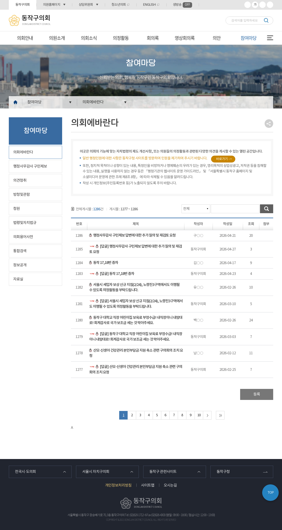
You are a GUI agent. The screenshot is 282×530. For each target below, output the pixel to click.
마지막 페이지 (220, 415)
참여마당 (248, 37)
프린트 (270, 5)
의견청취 (19, 180)
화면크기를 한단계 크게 (247, 5)
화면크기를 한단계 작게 (262, 5)
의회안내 (25, 37)
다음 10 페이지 (207, 415)
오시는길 (170, 485)
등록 (256, 394)
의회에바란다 (93, 102)
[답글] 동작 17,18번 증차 (111, 274)
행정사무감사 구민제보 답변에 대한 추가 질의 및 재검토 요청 (132, 235)
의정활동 (121, 37)
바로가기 (222, 159)
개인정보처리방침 (118, 485)
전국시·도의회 (25, 472)
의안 (217, 37)
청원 (16, 209)
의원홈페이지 (51, 5)
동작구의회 (22, 5)
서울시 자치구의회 (95, 472)
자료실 (18, 279)
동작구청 (223, 472)
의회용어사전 (23, 237)
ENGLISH (149, 5)
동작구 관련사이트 (162, 472)
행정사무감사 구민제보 (30, 166)
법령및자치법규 (24, 223)
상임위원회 (86, 5)
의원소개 (57, 37)
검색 (266, 20)
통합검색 (19, 251)
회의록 (153, 37)
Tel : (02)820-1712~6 (135, 515)
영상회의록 (185, 37)
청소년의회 (118, 5)
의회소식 (89, 37)
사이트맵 (147, 485)
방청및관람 (21, 194)
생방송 (182, 5)
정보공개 (19, 265)
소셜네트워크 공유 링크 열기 (269, 123)
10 (198, 415)
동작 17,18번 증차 (103, 263)
